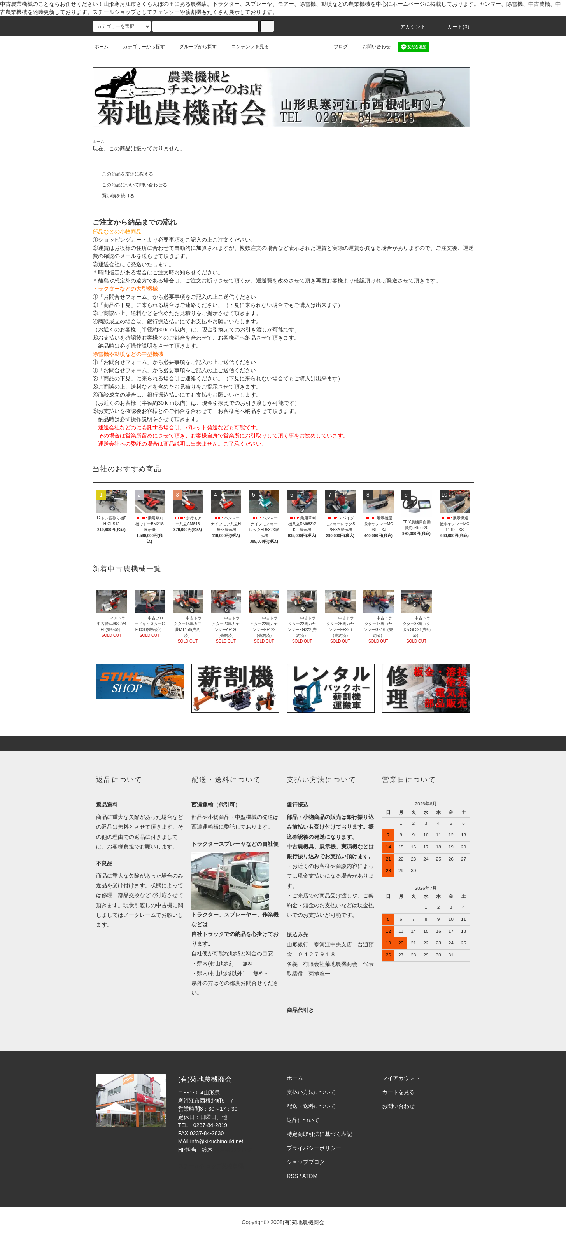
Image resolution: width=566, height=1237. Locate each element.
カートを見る (398, 1092)
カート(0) (454, 27)
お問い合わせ (372, 46)
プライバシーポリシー (314, 1148)
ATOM (309, 1176)
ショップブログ (306, 1162)
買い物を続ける (114, 196)
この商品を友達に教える (123, 174)
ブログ (336, 46)
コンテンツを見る (245, 46)
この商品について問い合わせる (130, 185)
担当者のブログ (233, 1149)
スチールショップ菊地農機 (211, 1166)
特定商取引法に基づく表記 (319, 1134)
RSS (292, 1176)
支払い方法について (311, 1092)
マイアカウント (401, 1078)
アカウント (408, 27)
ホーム (102, 46)
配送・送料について (311, 1106)
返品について (303, 1120)
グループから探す (193, 46)
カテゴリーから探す (139, 46)
